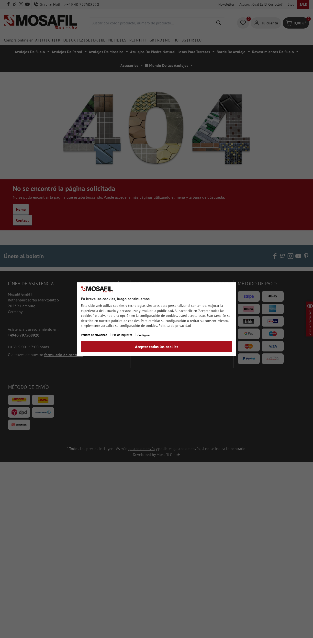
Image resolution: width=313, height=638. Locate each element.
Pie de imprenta (122, 335)
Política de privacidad (174, 325)
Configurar (143, 335)
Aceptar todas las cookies (156, 346)
